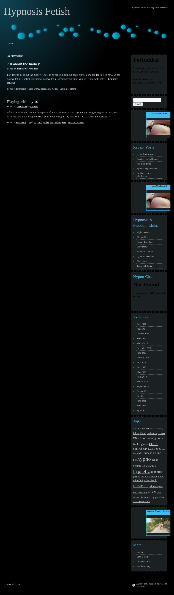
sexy (64, 122)
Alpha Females (144, 232)
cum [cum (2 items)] (145, 448)
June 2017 (141, 324)
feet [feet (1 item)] (163, 449)
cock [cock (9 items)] (153, 443)
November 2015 (144, 348)
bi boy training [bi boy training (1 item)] (157, 429)
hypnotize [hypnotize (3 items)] (156, 471)
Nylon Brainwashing (146, 154)
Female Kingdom (145, 242)
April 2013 (142, 377)
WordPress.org (143, 566)
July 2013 (141, 362)
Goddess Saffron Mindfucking (144, 174)
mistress (34, 69)
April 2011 (142, 410)
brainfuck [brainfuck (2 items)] (152, 433)
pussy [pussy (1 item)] (160, 487)
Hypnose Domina (145, 251)
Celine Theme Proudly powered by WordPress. (151, 585)
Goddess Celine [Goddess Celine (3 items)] (151, 453)
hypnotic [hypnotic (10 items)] (141, 471)
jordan (43, 89)
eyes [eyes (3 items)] (158, 448)
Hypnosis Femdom (145, 256)
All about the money (23, 64)
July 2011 (141, 396)
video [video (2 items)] (162, 497)
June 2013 (141, 367)
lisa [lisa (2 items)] (142, 476)
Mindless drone (144, 164)
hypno (36, 89)
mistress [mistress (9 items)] (140, 485)
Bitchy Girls (142, 237)
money (55, 89)
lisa (49, 89)
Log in (140, 552)
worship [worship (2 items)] (145, 501)
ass (35, 122)
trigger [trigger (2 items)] (154, 497)
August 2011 (142, 391)
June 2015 (141, 353)
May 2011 (141, 405)
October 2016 (143, 333)
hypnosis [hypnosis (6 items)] (149, 465)
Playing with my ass (23, 101)
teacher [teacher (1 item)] (136, 497)
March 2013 (142, 381)
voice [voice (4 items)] (137, 501)
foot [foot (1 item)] (134, 453)
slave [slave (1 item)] (159, 493)
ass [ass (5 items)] (148, 428)
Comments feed (144, 561)
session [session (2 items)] (143, 492)
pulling (58, 122)
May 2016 (141, 338)
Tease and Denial (145, 266)
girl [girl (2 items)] (139, 453)
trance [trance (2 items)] (147, 497)
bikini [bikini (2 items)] (136, 433)
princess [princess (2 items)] (153, 486)
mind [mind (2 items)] (161, 476)
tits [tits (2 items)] (141, 497)
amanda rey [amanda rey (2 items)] (139, 428)
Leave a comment (68, 89)
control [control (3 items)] (137, 448)
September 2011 (144, 386)
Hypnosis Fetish (37, 11)
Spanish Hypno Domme (148, 159)
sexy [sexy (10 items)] (152, 491)
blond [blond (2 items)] (143, 433)
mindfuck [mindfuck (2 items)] (138, 480)
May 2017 (141, 329)
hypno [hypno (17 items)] (144, 459)
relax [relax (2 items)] (135, 492)
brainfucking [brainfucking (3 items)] (148, 438)
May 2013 (141, 372)
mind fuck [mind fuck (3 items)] (150, 480)
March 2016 (142, 343)
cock (40, 122)
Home (10, 43)
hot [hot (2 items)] (135, 459)
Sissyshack (142, 261)
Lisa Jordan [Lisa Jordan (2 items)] (151, 476)
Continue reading (99, 116)
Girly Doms (142, 247)
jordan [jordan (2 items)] (136, 476)
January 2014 (143, 357)
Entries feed (142, 557)
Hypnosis (20, 89)
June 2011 (141, 401)
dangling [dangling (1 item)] (151, 449)
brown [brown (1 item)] (145, 444)
